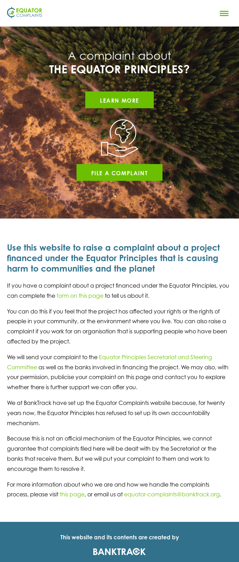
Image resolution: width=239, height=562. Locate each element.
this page (72, 494)
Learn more (119, 100)
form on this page (80, 295)
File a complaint (119, 173)
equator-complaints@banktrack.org (172, 494)
